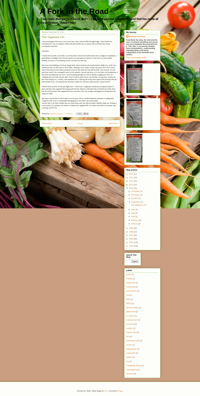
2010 (131, 188)
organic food (131, 332)
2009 (131, 228)
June (133, 209)
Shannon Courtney (137, 36)
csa (127, 295)
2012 (131, 181)
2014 (131, 174)
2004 (131, 246)
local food (130, 324)
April (133, 217)
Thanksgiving (131, 370)
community (130, 287)
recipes (129, 345)
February (135, 220)
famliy (128, 303)
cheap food (130, 283)
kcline (106, 391)
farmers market (132, 308)
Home (80, 123)
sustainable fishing (133, 365)
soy (127, 361)
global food (130, 312)
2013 (131, 177)
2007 (131, 235)
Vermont (129, 374)
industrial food (132, 320)
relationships (131, 349)
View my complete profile (136, 58)
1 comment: (69, 114)
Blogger (120, 391)
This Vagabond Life (53, 37)
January (134, 224)
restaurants (130, 353)
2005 (131, 242)
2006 (131, 239)
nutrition (129, 328)
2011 (131, 185)
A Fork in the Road (74, 11)
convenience (131, 291)
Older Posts (113, 123)
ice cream (130, 316)
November (135, 195)
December (135, 191)
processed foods (133, 341)
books (128, 274)
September (136, 202)
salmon (129, 357)
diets (128, 299)
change (129, 278)
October (134, 198)
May (133, 213)
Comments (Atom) (84, 130)
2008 (131, 232)
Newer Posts (47, 123)
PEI (127, 336)
